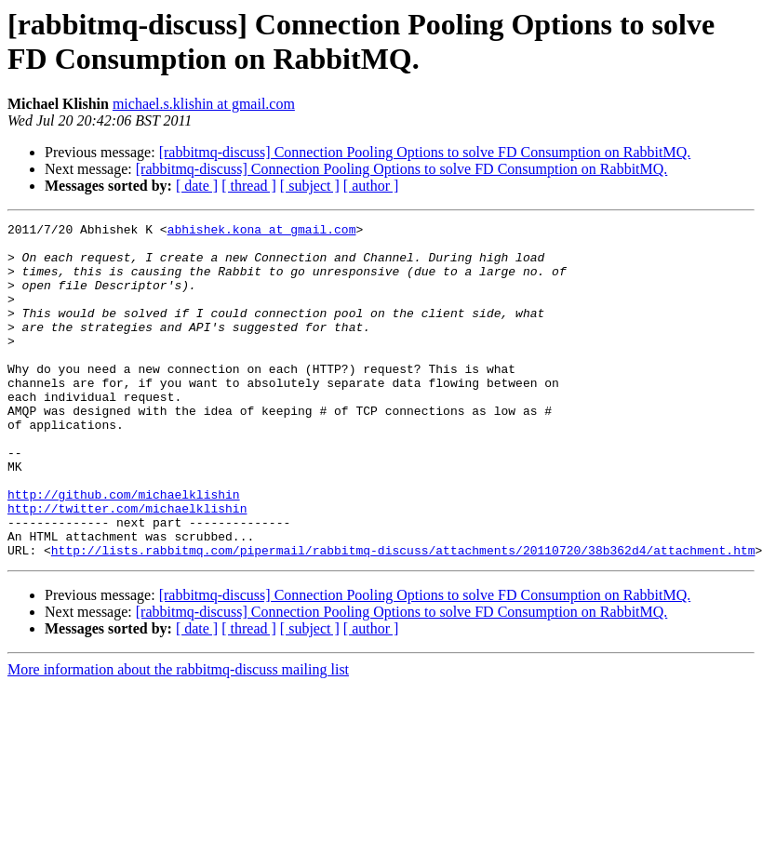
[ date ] (197, 185)
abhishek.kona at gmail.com (261, 231)
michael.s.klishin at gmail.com (204, 104)
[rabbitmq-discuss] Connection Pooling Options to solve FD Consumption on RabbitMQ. (425, 152)
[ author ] (371, 185)
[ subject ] (310, 185)
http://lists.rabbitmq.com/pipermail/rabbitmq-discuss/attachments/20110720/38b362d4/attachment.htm (403, 616)
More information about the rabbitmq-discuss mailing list (178, 736)
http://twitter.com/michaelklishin (127, 566)
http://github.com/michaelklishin (123, 549)
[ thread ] (248, 185)
